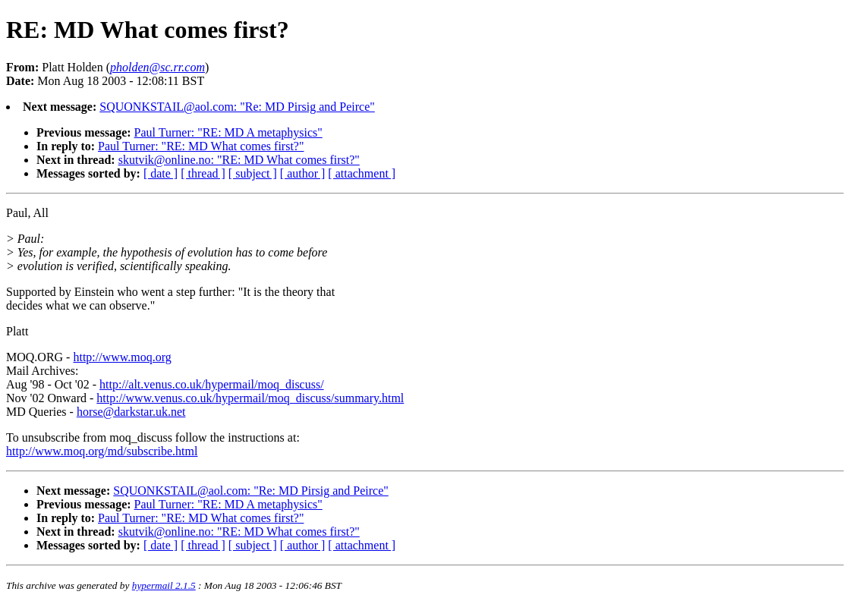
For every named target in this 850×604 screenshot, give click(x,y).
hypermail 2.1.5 (164, 585)
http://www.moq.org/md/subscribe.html (101, 451)
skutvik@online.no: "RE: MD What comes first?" (239, 159)
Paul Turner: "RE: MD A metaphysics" (228, 132)
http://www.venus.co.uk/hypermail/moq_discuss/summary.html (250, 398)
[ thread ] (203, 173)
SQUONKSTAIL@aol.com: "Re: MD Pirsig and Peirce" (236, 106)
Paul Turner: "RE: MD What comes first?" (201, 146)
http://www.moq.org (122, 357)
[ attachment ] (361, 173)
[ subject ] (252, 173)
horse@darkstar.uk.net (131, 411)
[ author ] (303, 173)
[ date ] (160, 173)
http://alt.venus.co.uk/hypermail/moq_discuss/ (211, 384)
